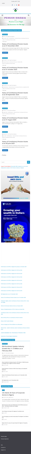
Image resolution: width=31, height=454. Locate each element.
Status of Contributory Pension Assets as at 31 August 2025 (15, 119)
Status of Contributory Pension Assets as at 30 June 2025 (15, 142)
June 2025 (4, 135)
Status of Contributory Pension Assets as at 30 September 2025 (15, 94)
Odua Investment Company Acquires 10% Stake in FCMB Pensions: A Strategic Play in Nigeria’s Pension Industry (15, 363)
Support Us (3, 449)
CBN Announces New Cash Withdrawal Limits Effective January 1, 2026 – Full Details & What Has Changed (15, 405)
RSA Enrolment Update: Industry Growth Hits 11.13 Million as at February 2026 (13, 348)
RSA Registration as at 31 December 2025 (10, 380)
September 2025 (26, 87)
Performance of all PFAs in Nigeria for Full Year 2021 (11, 280)
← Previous (3, 155)
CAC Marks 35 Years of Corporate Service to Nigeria (13, 394)
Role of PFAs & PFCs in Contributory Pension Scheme (12, 317)
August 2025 (5, 112)
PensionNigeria (11, 36)
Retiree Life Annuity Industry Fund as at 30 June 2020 (12, 305)
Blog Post (11, 397)
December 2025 (6, 38)
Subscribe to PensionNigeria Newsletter (9, 336)
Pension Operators (5, 438)
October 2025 (19, 61)
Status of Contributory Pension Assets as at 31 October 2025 (15, 68)
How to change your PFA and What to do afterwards (11, 324)
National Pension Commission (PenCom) (22, 38)
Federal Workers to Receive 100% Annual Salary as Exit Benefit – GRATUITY (15, 369)
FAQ (2, 445)
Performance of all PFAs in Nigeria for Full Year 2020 (11, 283)
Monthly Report (11, 38)
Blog (3, 390)
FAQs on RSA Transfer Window (7, 321)
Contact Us (3, 447)
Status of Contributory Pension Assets (9, 39)
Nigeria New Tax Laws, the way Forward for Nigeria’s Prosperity (14, 423)
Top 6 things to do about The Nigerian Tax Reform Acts (13, 411)
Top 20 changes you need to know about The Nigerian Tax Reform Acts (15, 417)
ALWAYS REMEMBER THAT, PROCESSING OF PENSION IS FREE (13, 332)
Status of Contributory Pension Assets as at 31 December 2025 (15, 45)
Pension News (5, 34)
